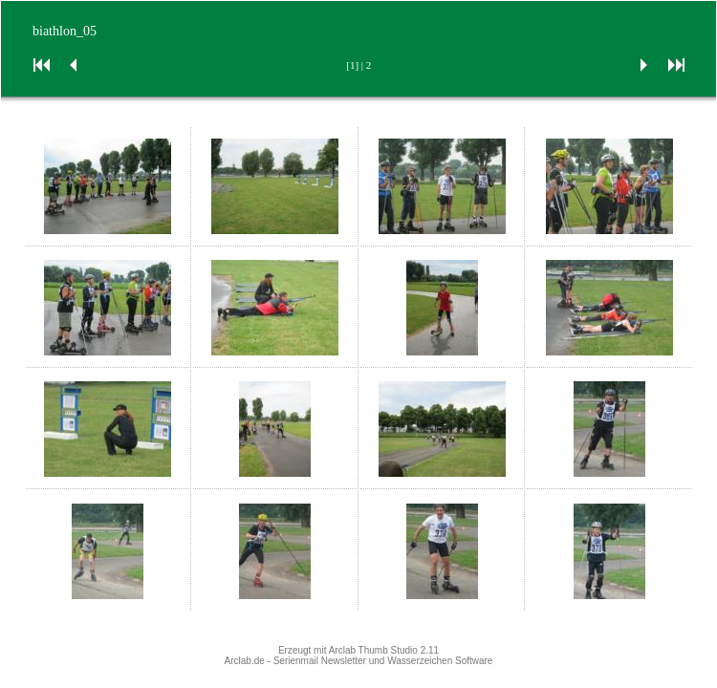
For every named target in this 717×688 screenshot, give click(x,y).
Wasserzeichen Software (439, 661)
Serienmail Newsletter (319, 661)
